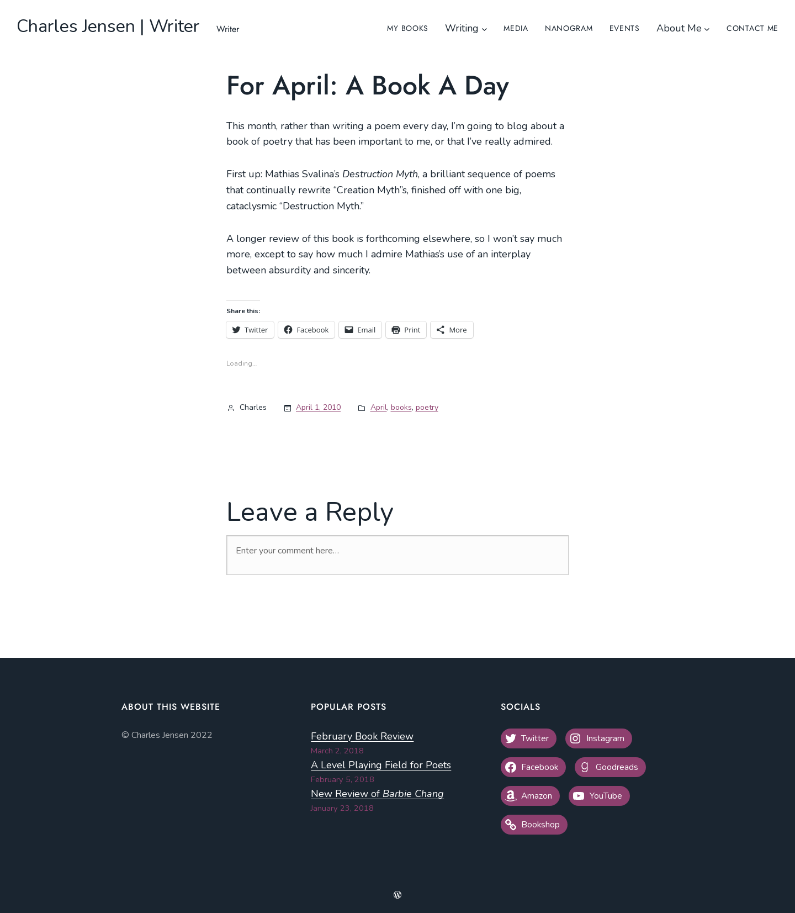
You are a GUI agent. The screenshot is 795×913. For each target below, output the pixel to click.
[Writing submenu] (484, 28)
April (378, 407)
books (401, 407)
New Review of (377, 793)
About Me (679, 28)
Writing (462, 28)
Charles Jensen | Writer (108, 26)
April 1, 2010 (318, 407)
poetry (427, 407)
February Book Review (362, 736)
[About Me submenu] (707, 28)
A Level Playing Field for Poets (381, 765)
